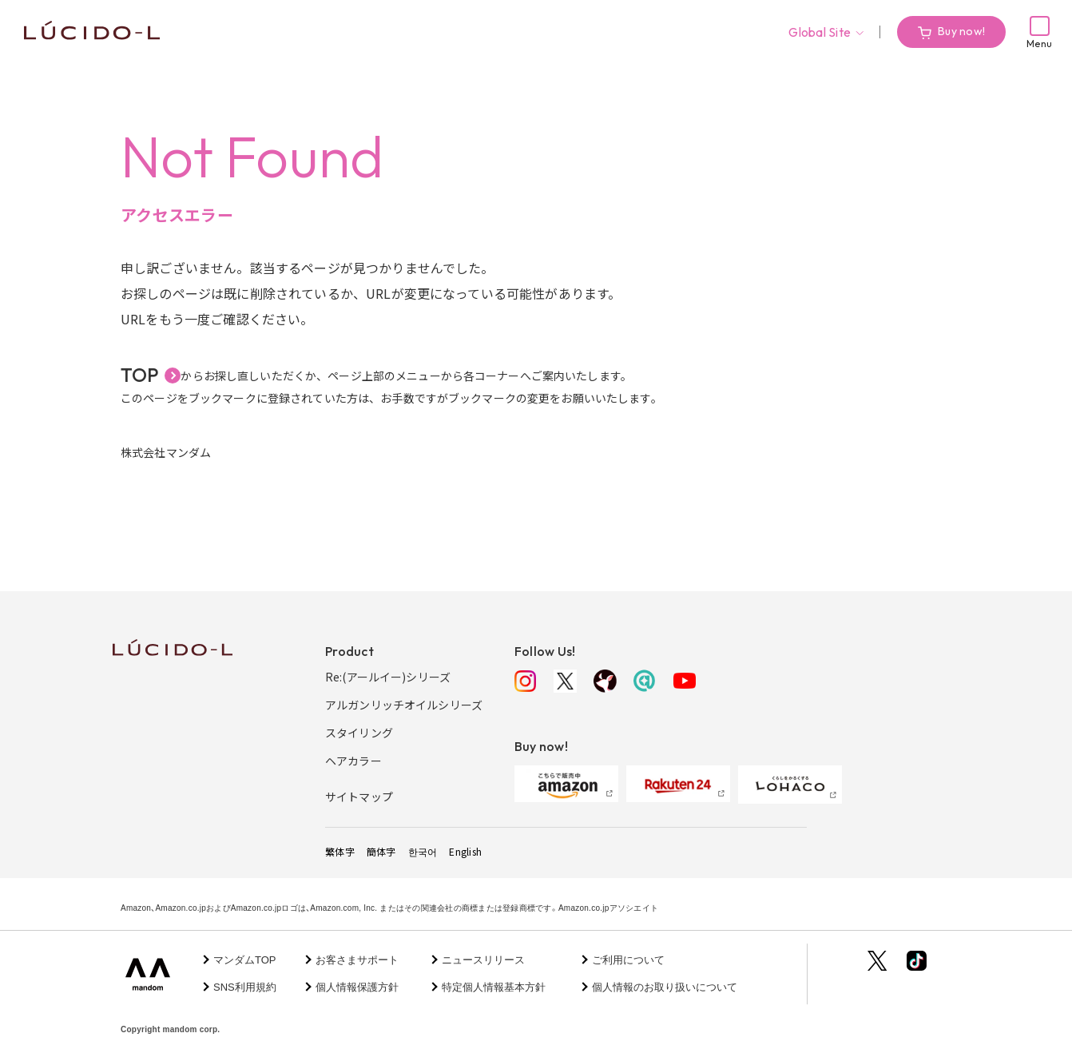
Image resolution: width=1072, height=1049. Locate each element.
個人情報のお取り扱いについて (664, 987)
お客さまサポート (357, 960)
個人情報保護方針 (357, 987)
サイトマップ (359, 797)
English (465, 851)
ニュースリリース (483, 960)
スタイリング (359, 733)
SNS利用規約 (244, 987)
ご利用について (628, 960)
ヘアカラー (353, 761)
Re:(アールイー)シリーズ (388, 677)
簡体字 (381, 851)
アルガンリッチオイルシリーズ (403, 705)
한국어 (423, 851)
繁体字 (340, 851)
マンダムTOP (244, 960)
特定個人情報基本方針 (494, 987)
